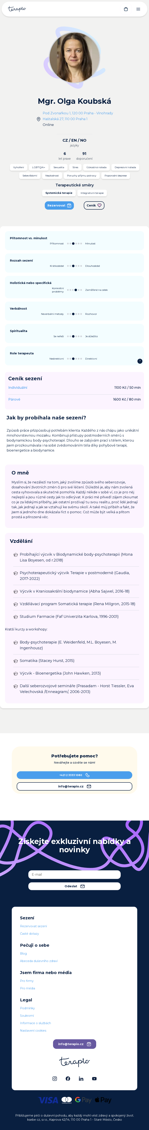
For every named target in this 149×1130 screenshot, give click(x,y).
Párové (14, 399)
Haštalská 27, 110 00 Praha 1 (65, 119)
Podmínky (27, 1008)
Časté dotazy (29, 934)
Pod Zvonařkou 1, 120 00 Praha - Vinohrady (78, 113)
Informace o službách (35, 1023)
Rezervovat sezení (33, 926)
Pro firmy (27, 981)
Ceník (94, 205)
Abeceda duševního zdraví (39, 961)
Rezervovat (59, 205)
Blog (23, 953)
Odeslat (75, 886)
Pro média (27, 988)
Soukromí (27, 1016)
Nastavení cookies (33, 1030)
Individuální (17, 388)
